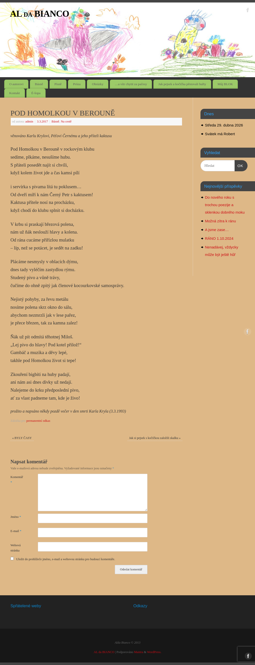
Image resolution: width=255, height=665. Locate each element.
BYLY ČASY (22, 438)
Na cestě (66, 121)
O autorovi (16, 84)
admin (29, 121)
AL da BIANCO (39, 14)
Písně (58, 84)
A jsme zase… (217, 230)
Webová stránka (15, 548)
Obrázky (97, 84)
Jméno (15, 517)
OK (239, 165)
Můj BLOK (225, 84)
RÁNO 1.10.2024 (219, 238)
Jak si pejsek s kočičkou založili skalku (155, 438)
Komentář (16, 479)
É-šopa (36, 93)
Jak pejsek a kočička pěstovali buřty (182, 84)
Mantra (138, 652)
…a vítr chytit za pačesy (131, 84)
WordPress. (154, 652)
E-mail (15, 531)
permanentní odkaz (38, 421)
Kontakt (14, 93)
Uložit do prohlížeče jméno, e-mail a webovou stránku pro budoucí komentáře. (65, 559)
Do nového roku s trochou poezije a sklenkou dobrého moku (225, 204)
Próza (76, 84)
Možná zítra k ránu (220, 221)
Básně (39, 84)
